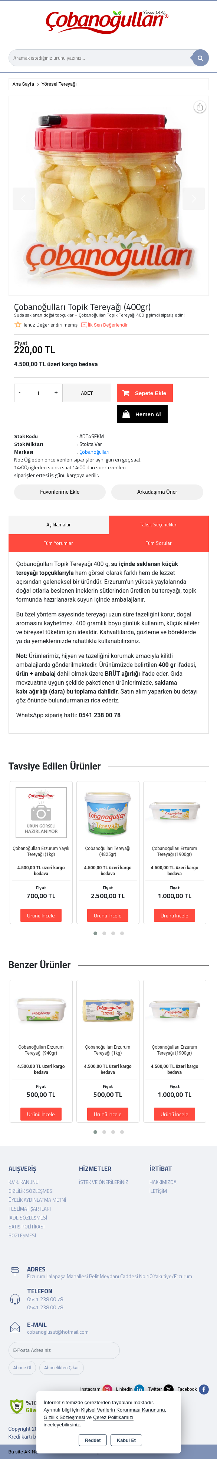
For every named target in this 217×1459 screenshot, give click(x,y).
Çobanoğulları (94, 452)
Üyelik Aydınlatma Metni (37, 1200)
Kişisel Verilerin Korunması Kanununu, (124, 1410)
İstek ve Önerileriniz (103, 1182)
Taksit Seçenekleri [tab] (159, 524)
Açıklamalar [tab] (58, 524)
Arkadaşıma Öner (157, 492)
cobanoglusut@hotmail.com (58, 1332)
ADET (87, 393)
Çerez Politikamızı (113, 1417)
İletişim (158, 1191)
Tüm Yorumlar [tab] (58, 543)
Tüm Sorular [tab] (159, 543)
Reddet (93, 1440)
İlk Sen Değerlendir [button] (104, 325)
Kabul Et (126, 1440)
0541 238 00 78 (45, 1299)
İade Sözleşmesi (28, 1217)
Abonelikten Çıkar (61, 1367)
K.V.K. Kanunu (24, 1182)
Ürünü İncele (41, 915)
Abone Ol (22, 1367)
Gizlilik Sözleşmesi (31, 1191)
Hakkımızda (163, 1182)
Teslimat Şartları (30, 1208)
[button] (95, 933)
